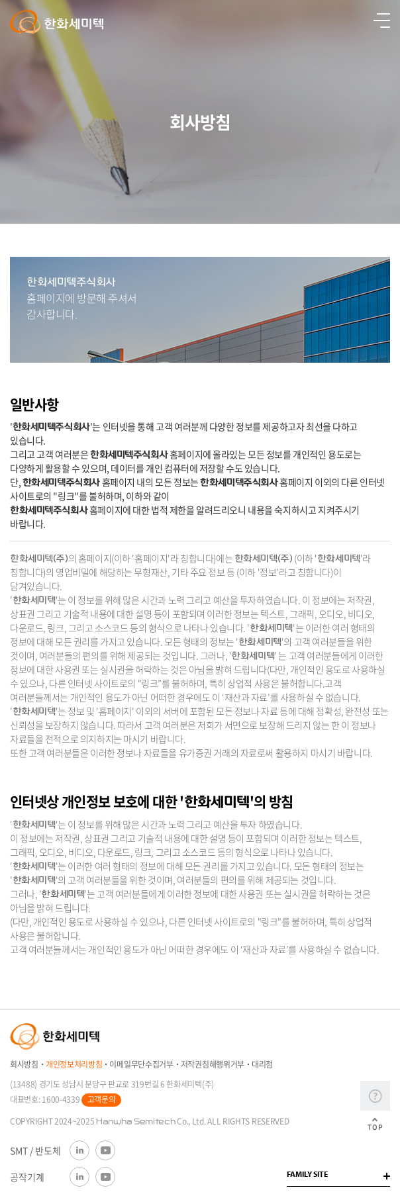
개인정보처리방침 (74, 1064)
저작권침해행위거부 (212, 1064)
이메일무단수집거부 (141, 1064)
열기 (382, 20)
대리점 (262, 1064)
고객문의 (101, 1099)
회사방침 (24, 1064)
